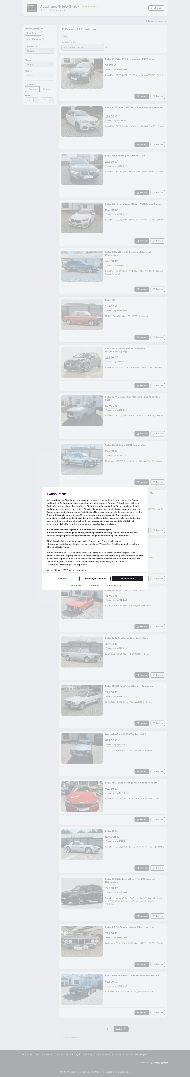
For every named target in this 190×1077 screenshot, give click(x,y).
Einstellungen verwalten (95, 578)
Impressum (76, 585)
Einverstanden (127, 578)
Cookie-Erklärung (113, 585)
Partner (101, 500)
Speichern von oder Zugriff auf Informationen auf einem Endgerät (80, 529)
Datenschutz (94, 585)
